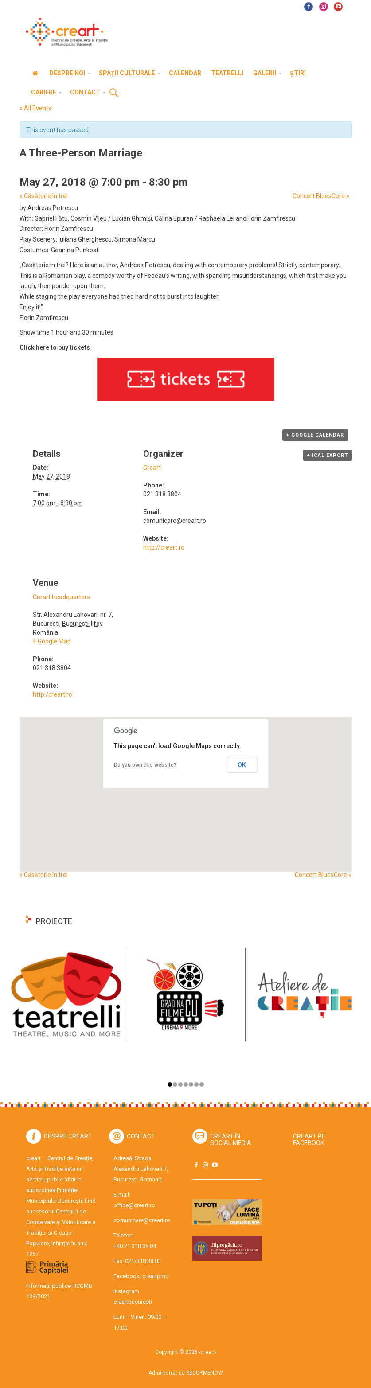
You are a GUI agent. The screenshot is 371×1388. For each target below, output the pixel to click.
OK (242, 764)
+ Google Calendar (315, 435)
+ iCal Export (327, 455)
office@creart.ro (134, 1205)
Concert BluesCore (321, 196)
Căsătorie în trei (44, 196)
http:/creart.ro (52, 694)
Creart (152, 467)
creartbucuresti (132, 1301)
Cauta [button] (114, 93)
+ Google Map (52, 641)
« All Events (35, 108)
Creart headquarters (61, 596)
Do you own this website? (145, 765)
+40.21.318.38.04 (134, 1246)
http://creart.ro (163, 547)
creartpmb (155, 1276)
